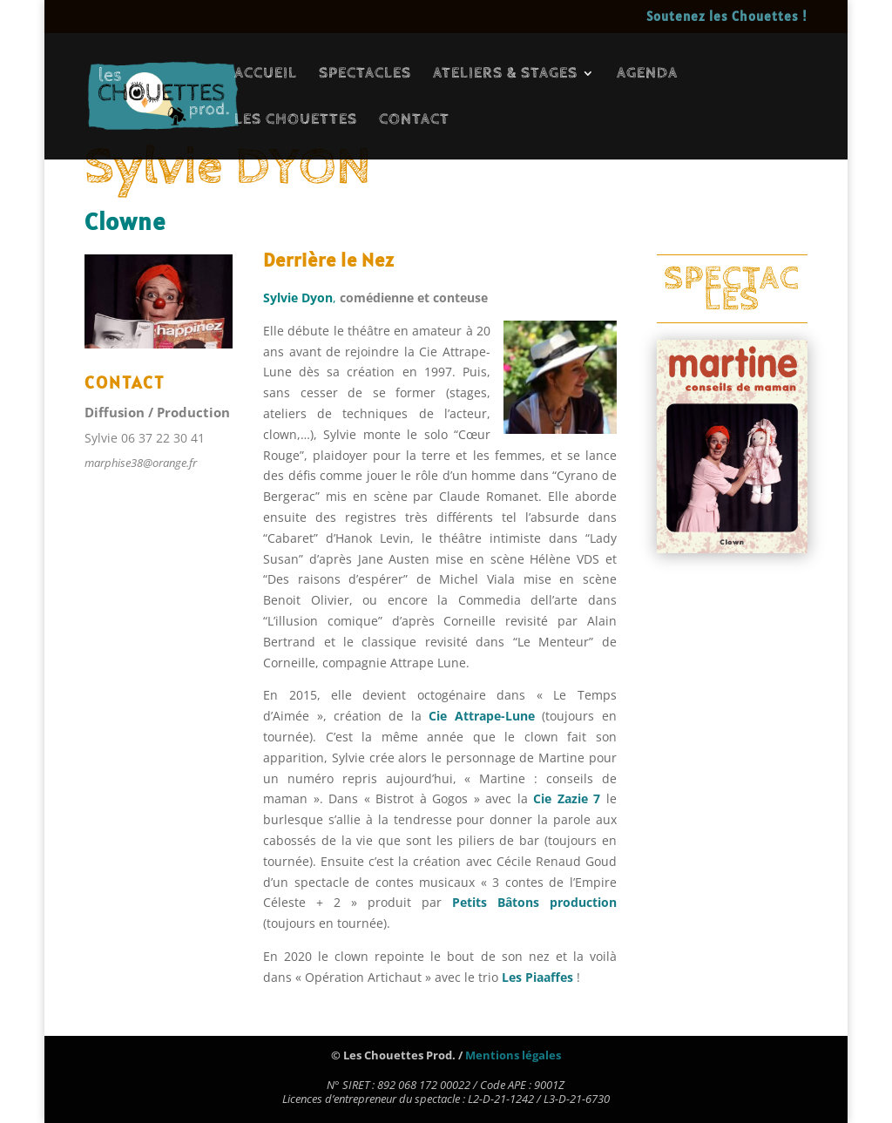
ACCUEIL (265, 74)
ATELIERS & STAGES (505, 74)
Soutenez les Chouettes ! (727, 17)
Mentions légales (513, 1055)
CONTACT (414, 120)
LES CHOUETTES (295, 120)
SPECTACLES (365, 74)
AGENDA (647, 74)
